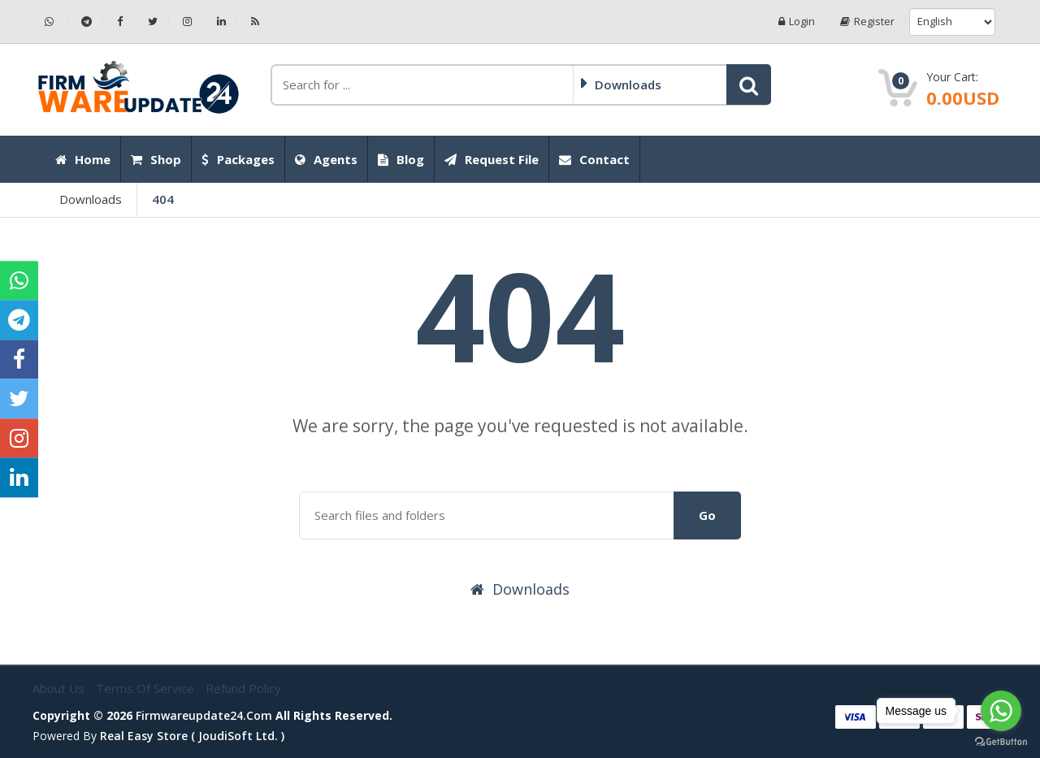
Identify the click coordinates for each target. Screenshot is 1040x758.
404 (163, 199)
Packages (238, 159)
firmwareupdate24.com (204, 715)
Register (867, 21)
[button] (748, 84)
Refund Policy (243, 688)
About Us (60, 688)
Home (82, 159)
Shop (156, 159)
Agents (326, 159)
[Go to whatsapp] (1001, 711)
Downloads (90, 199)
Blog (401, 159)
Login (796, 21)
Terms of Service (146, 688)
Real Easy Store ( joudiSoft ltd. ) (192, 735)
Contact (594, 159)
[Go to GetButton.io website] (1001, 742)
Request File (491, 159)
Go (707, 515)
